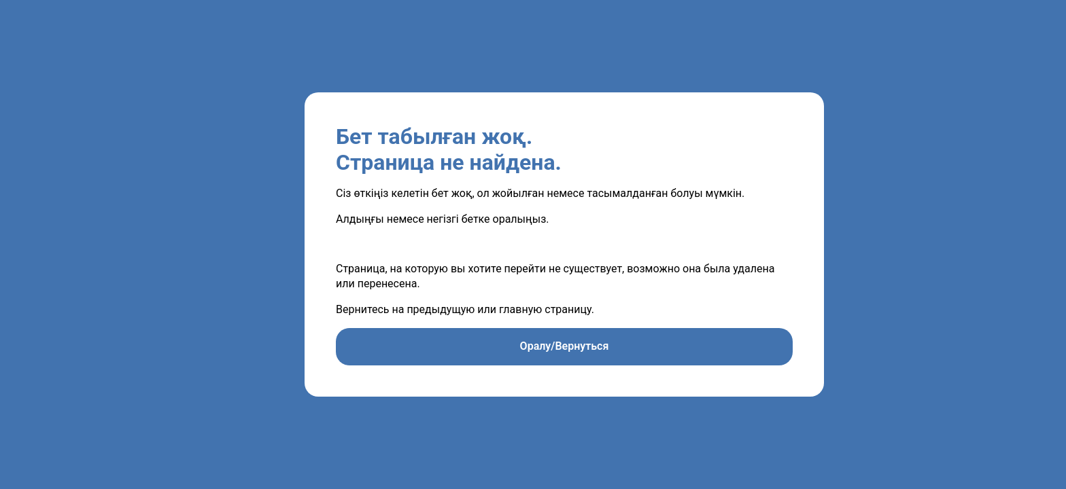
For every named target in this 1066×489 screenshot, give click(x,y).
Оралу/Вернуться (564, 346)
